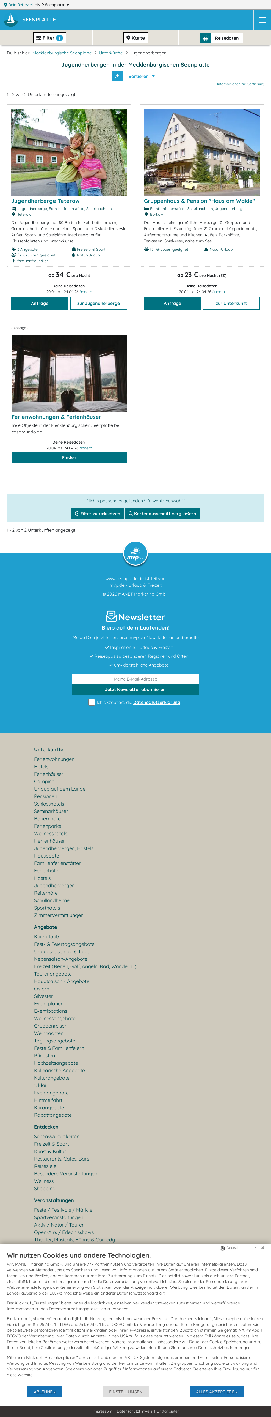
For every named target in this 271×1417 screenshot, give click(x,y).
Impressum (102, 1411)
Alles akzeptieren (216, 1391)
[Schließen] (263, 1248)
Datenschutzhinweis (134, 1411)
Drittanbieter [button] (168, 1411)
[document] (135, 1318)
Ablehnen (45, 1391)
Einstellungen (125, 1391)
